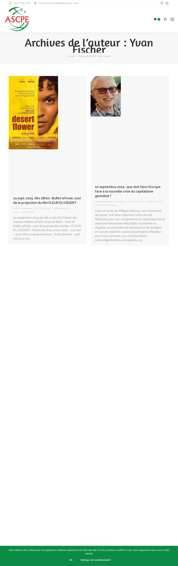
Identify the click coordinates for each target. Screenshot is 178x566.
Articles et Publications (105, 202)
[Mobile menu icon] (172, 19)
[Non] (173, 556)
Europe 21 (120, 202)
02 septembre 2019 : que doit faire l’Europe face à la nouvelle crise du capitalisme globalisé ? (128, 191)
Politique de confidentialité (95, 559)
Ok (70, 559)
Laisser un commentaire (24, 212)
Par (42, 208)
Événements (26, 208)
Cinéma (16, 208)
